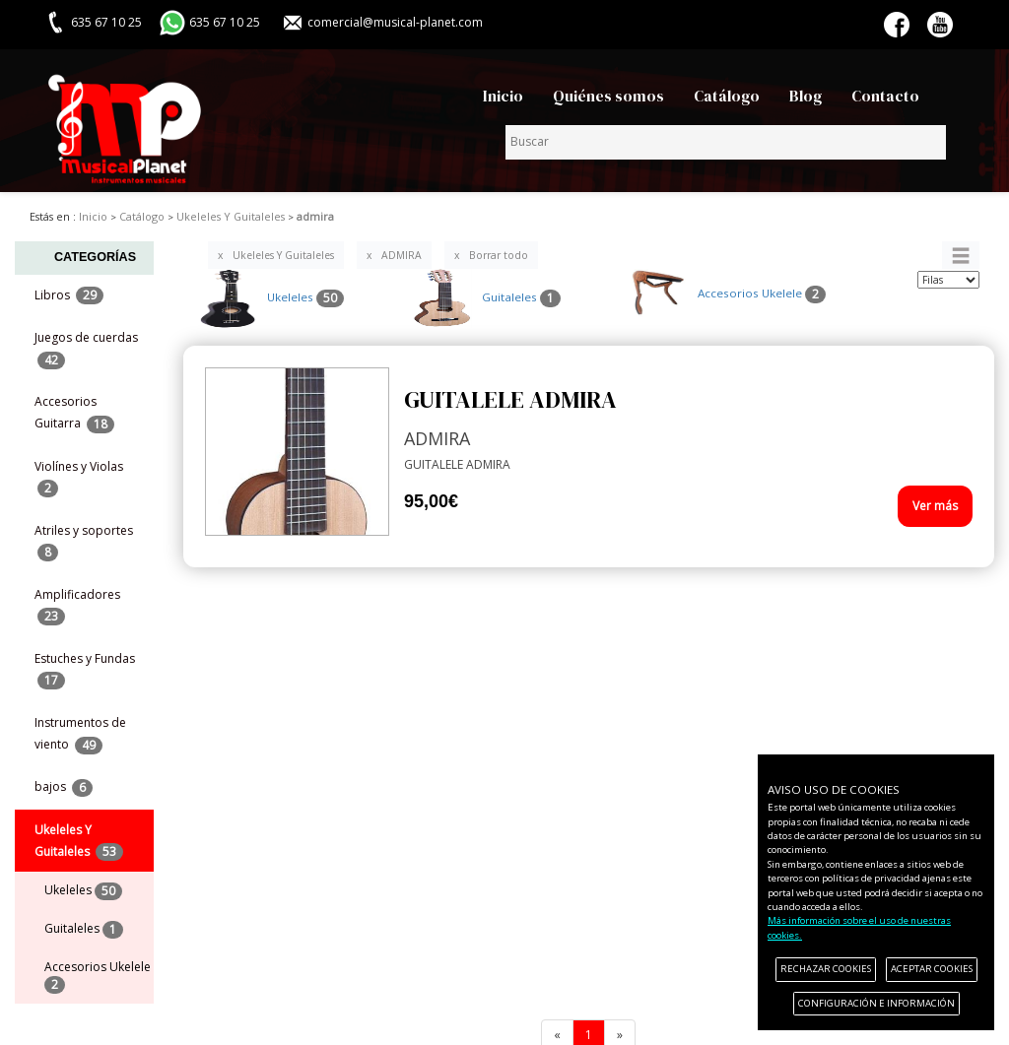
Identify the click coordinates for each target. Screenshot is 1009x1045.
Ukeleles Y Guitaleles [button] (78, 841)
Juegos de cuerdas (86, 348)
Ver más (935, 505)
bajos (63, 787)
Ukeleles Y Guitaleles (283, 255)
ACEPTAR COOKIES (932, 968)
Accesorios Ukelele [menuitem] (97, 976)
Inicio (503, 96)
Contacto (885, 96)
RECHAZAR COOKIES (825, 968)
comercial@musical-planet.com (395, 22)
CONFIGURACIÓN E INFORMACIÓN (876, 1003)
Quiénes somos (608, 96)
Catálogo (727, 96)
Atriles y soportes (83, 541)
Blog (805, 96)
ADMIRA (401, 255)
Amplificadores (77, 605)
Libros (68, 296)
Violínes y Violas (78, 477)
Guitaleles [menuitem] (83, 929)
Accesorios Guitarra (74, 412)
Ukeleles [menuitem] (83, 891)
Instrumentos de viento (80, 733)
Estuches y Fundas (84, 669)
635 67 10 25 (224, 22)
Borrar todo (498, 255)
